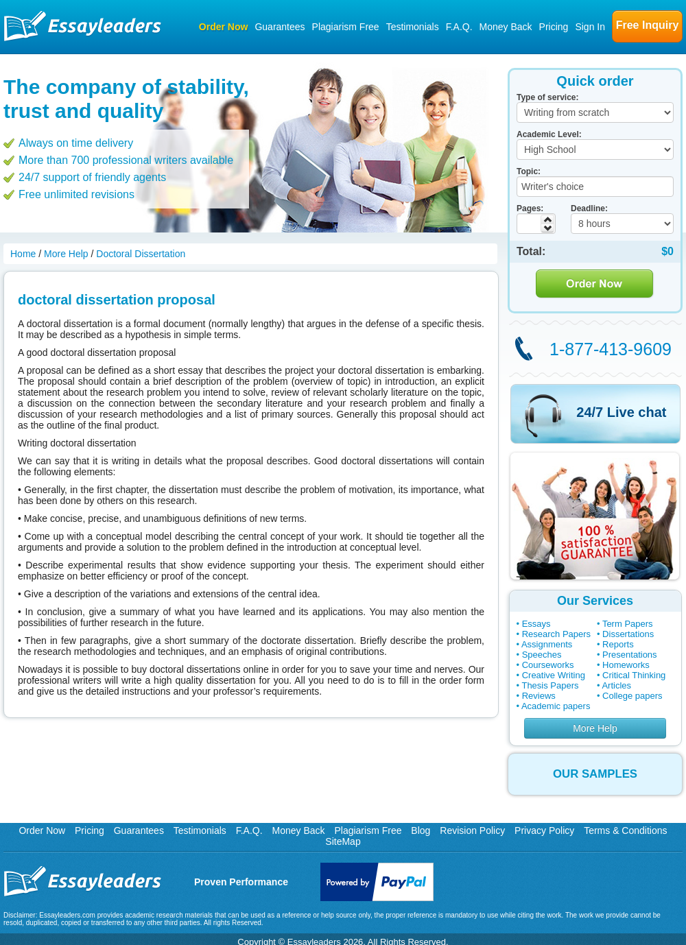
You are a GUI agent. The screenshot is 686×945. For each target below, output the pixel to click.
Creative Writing (553, 675)
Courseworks (548, 665)
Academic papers (555, 706)
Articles (616, 685)
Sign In (590, 26)
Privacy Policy (544, 830)
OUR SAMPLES (595, 773)
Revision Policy (472, 830)
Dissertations (628, 634)
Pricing (554, 26)
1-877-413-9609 (610, 349)
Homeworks (626, 665)
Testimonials (412, 26)
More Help (595, 728)
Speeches (542, 654)
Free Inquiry (647, 25)
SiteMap (342, 841)
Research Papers (556, 634)
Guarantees (280, 26)
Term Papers (627, 624)
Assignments (546, 644)
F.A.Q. (459, 26)
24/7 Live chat (621, 412)
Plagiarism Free (345, 26)
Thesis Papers (549, 685)
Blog (420, 830)
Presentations (629, 654)
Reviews (539, 696)
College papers (632, 696)
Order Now (223, 26)
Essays (536, 624)
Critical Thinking (633, 675)
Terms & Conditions (625, 830)
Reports (618, 644)
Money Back (506, 26)
